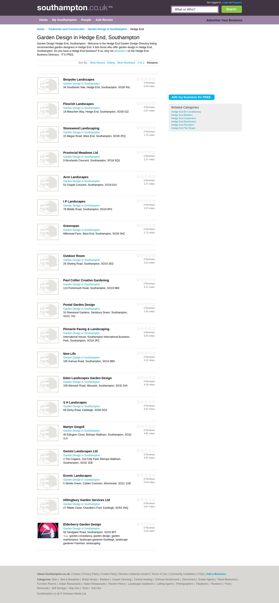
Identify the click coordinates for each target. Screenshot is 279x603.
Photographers (185, 583)
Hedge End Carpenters (183, 118)
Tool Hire (96, 588)
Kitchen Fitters (117, 583)
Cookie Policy (109, 574)
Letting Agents (165, 583)
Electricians (189, 579)
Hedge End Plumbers (182, 124)
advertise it (120, 50)
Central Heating (143, 579)
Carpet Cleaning (122, 579)
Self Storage (58, 588)
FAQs (201, 574)
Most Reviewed (126, 62)
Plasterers (202, 583)
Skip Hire (74, 588)
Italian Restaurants (95, 583)
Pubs (228, 583)
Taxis (85, 588)
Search (231, 9)
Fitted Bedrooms (227, 579)
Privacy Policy (90, 574)
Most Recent (97, 62)
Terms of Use (159, 574)
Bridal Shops (90, 579)
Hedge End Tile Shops (183, 128)
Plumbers (217, 583)
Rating (111, 62)
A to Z (141, 62)
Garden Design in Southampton (81, 83)
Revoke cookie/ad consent (134, 574)
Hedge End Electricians (183, 121)
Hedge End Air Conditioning (186, 111)
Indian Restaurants (70, 583)
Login (225, 2)
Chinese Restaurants (167, 579)
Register (237, 2)
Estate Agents (207, 579)
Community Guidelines (182, 574)
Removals (43, 588)
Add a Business (216, 574)
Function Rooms (47, 583)
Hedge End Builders (182, 115)
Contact (75, 574)
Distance (152, 62)
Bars (55, 579)
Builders (105, 579)
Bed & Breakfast (70, 579)
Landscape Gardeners (141, 583)
